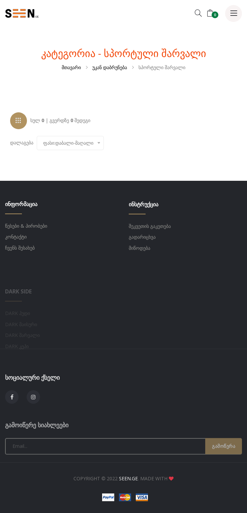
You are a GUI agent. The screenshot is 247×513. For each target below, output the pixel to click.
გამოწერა (223, 466)
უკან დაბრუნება (109, 67)
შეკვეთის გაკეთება (150, 230)
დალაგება (21, 143)
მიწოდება (139, 252)
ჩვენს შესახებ (20, 249)
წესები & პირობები (26, 227)
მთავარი (71, 67)
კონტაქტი (16, 237)
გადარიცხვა (142, 241)
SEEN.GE (128, 478)
